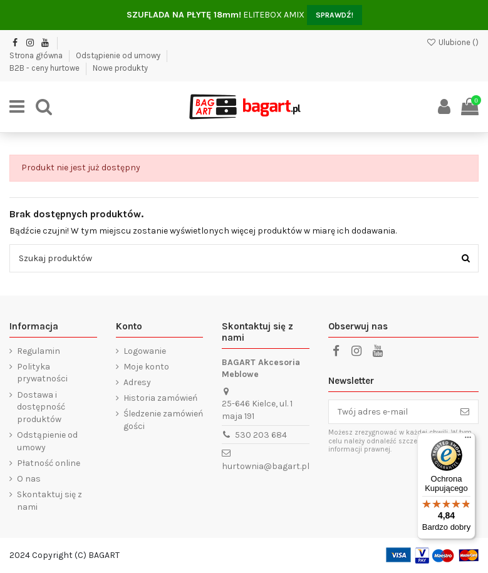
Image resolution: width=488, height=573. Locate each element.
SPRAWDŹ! (334, 15)
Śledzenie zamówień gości (163, 419)
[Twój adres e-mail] (390, 412)
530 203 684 (261, 435)
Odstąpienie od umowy (119, 55)
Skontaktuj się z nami (49, 500)
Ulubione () (452, 42)
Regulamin (38, 351)
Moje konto (146, 366)
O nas (29, 478)
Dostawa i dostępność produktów (41, 407)
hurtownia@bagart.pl (265, 466)
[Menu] (467, 440)
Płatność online (48, 463)
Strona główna (37, 55)
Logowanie (144, 351)
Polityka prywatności (42, 373)
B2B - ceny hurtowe (45, 68)
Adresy (137, 382)
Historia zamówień (160, 398)
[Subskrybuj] (465, 412)
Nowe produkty (120, 68)
